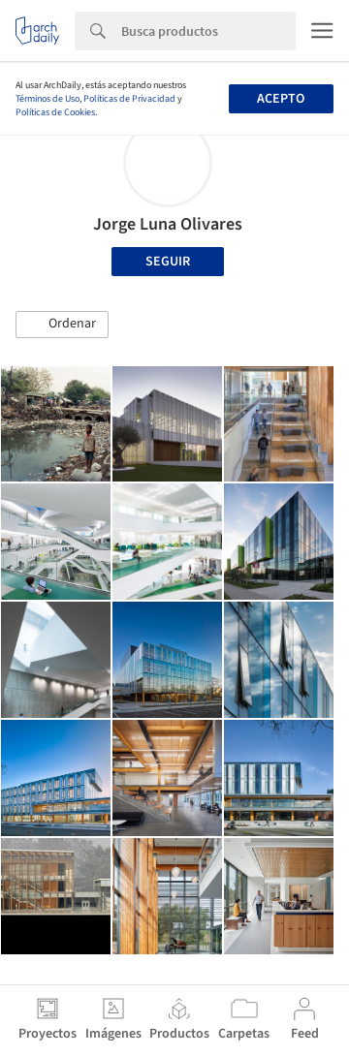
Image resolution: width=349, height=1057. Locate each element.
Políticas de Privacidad (129, 99)
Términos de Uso (47, 99)
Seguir (167, 261)
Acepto (280, 99)
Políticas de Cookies (55, 112)
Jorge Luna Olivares (167, 224)
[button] (62, 324)
